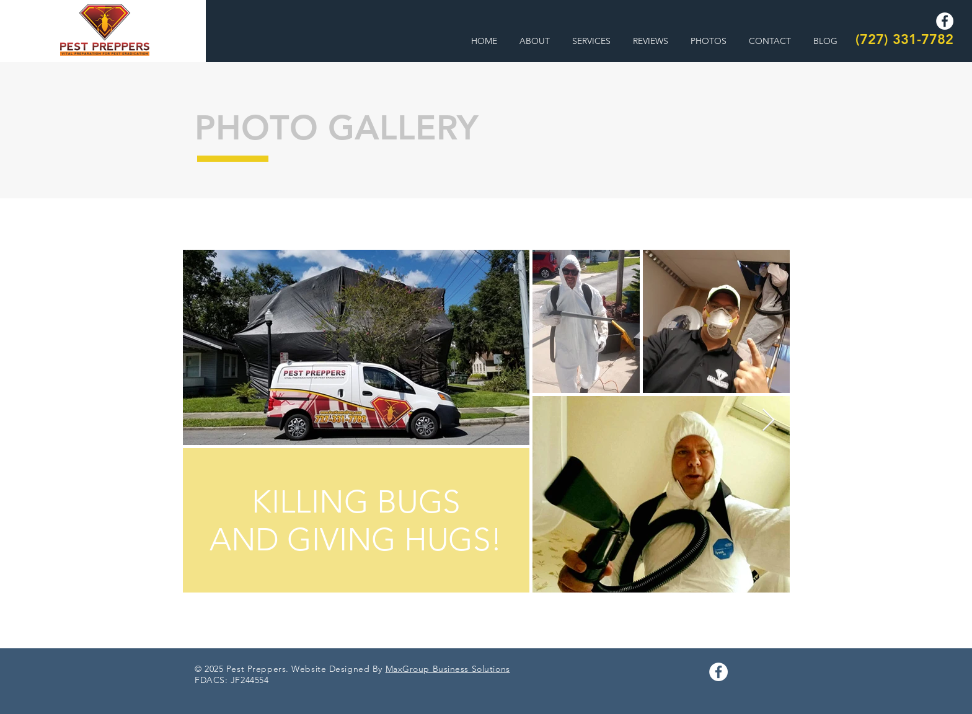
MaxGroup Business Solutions (448, 668)
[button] (591, 41)
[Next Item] (768, 420)
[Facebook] (944, 21)
